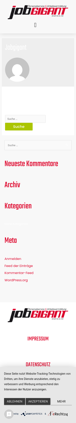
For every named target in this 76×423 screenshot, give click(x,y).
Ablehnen (14, 401)
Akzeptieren (38, 401)
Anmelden (12, 258)
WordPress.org (16, 280)
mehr (61, 401)
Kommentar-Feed (18, 273)
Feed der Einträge (18, 266)
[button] (35, 24)
